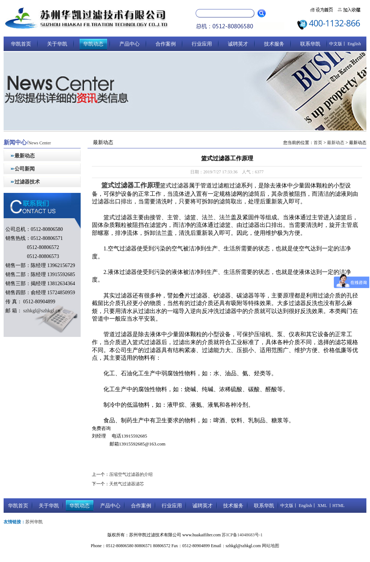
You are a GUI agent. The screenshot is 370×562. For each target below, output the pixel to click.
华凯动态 (93, 44)
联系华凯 (310, 44)
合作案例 (166, 44)
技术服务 (274, 44)
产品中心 (129, 44)
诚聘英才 (238, 44)
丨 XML (319, 505)
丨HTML (336, 505)
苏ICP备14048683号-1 (242, 534)
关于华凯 (57, 44)
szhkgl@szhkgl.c (40, 310)
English (353, 43)
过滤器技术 (27, 182)
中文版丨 (337, 43)
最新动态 (24, 156)
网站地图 (270, 545)
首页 (318, 142)
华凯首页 (21, 44)
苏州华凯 (34, 521)
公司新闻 (24, 169)
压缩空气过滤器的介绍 (131, 474)
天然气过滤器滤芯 (126, 483)
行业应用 (202, 44)
